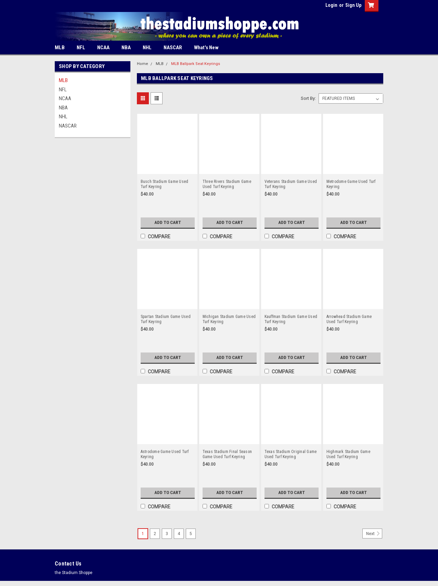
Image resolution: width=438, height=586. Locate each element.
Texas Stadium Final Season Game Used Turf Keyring (227, 454)
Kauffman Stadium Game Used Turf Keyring (291, 319)
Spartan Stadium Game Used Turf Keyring (166, 319)
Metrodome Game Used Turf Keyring (351, 184)
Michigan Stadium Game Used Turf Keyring (229, 319)
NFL (81, 47)
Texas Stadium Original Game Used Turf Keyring (291, 454)
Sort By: (308, 98)
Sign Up (353, 5)
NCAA (103, 47)
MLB (60, 47)
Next (374, 533)
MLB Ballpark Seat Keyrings (195, 64)
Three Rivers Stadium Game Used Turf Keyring (227, 184)
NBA (126, 47)
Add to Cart (167, 222)
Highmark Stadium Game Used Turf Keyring (348, 454)
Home (142, 64)
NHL (147, 47)
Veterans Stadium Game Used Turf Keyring (291, 184)
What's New (206, 47)
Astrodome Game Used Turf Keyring (165, 454)
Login (331, 5)
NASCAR (173, 47)
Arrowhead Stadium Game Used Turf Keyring (349, 319)
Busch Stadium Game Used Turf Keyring (165, 184)
